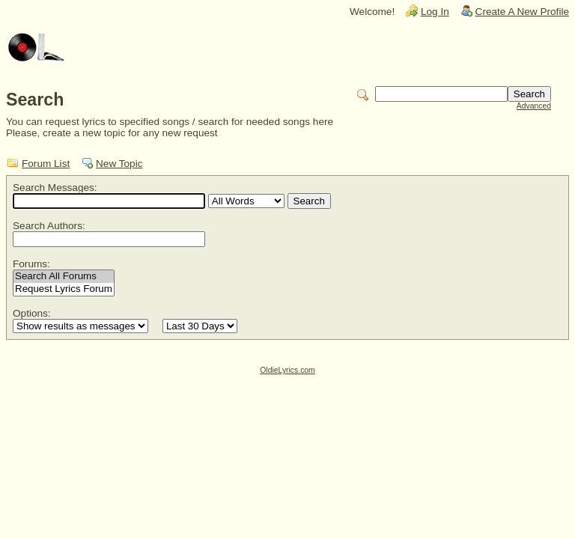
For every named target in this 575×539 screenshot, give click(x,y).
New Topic (119, 163)
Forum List (46, 163)
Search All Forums (63, 276)
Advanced (534, 106)
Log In (435, 11)
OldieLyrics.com (287, 370)
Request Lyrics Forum (63, 289)
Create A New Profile (522, 11)
